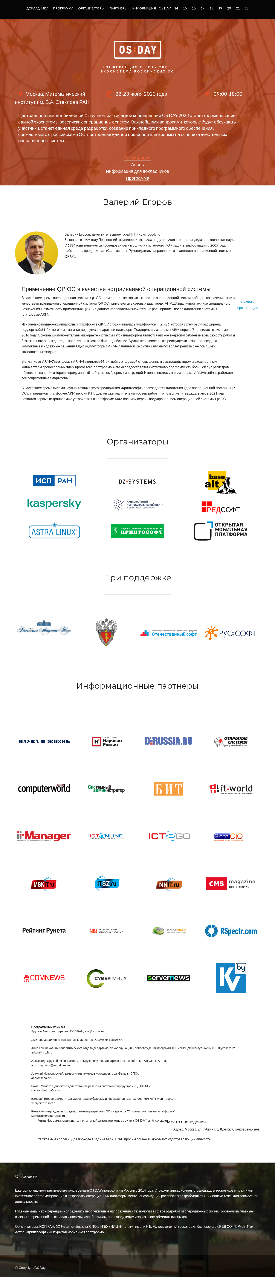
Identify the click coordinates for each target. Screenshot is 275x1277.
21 (238, 8)
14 (176, 8)
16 (194, 8)
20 (229, 8)
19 (220, 8)
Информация (144, 8)
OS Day (40, 1267)
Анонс (137, 164)
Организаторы (91, 8)
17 (203, 8)
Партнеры (118, 8)
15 (185, 8)
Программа (63, 8)
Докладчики (37, 8)
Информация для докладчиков (137, 171)
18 (211, 8)
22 (247, 8)
